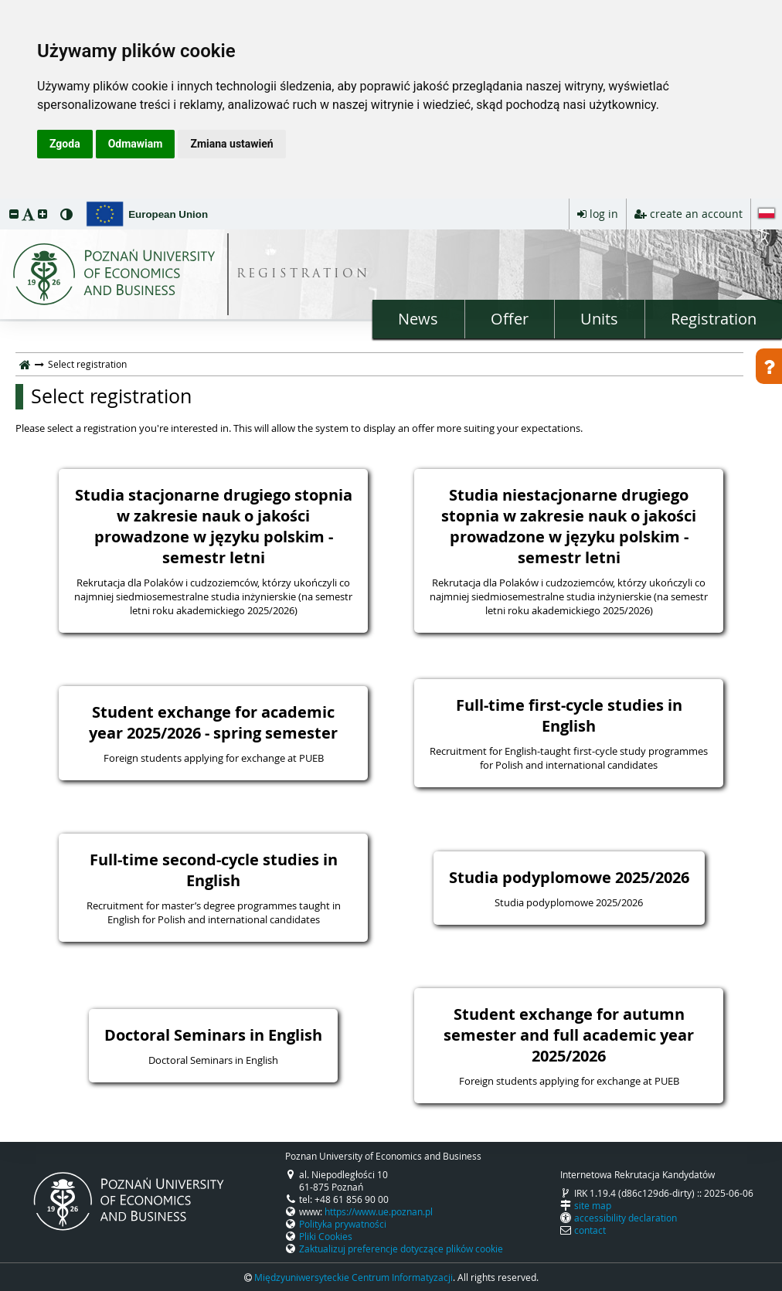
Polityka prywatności (342, 1224)
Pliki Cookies (325, 1236)
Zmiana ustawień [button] (231, 144)
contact (590, 1230)
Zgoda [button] (64, 144)
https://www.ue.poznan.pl (379, 1211)
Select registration (111, 396)
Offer (510, 318)
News (418, 318)
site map (592, 1205)
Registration (713, 318)
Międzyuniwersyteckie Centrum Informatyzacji (353, 1277)
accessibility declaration (625, 1217)
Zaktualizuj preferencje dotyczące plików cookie (401, 1248)
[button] (14, 213)
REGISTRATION (303, 274)
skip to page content (4, 202)
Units (599, 318)
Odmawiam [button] (135, 144)
